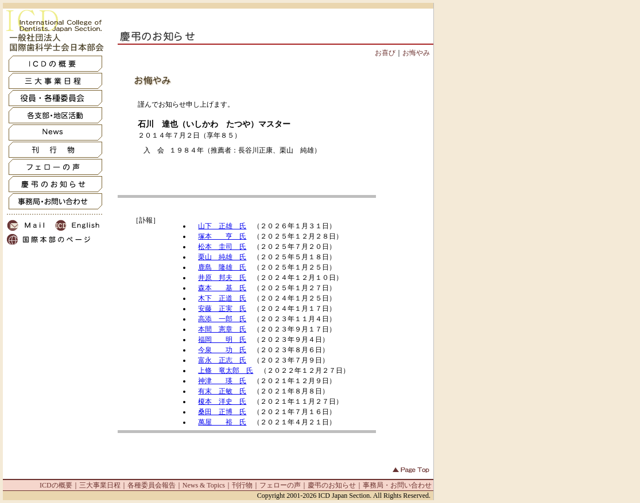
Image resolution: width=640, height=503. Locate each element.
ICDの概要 (56, 485)
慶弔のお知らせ (332, 485)
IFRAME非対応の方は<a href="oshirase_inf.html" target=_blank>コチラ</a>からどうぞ (247, 312)
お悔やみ (416, 53)
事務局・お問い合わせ (397, 485)
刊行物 (242, 485)
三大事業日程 (100, 485)
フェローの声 (280, 485)
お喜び (385, 53)
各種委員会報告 (151, 485)
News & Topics (204, 485)
